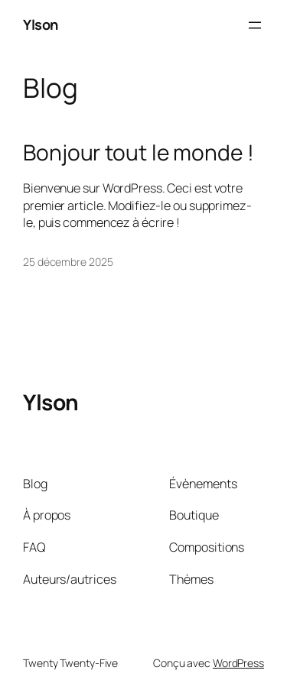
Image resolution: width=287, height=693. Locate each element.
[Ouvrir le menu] (255, 25)
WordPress (238, 663)
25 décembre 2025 (68, 261)
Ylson (40, 24)
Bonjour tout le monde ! (138, 153)
